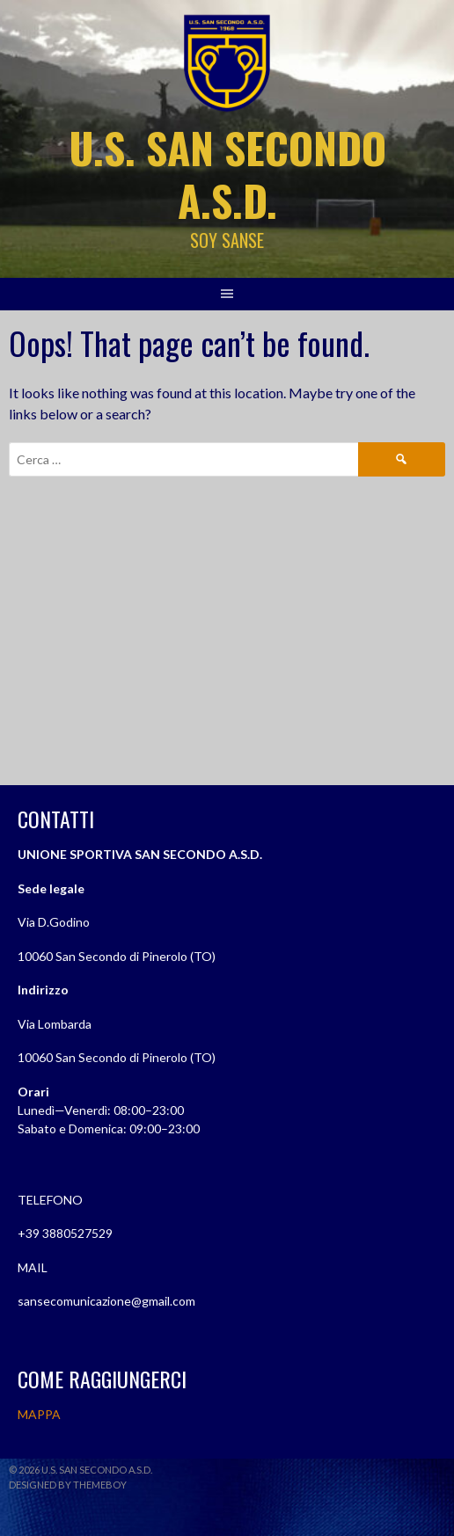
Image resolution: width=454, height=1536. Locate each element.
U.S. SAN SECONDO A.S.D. (227, 173)
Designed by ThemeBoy (68, 1484)
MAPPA (39, 1414)
